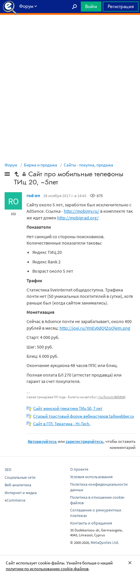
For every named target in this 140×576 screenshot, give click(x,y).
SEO (8, 469)
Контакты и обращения (91, 523)
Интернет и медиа (21, 492)
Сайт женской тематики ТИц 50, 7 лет (67, 408)
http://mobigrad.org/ (78, 218)
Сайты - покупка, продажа (88, 165)
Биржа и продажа (40, 165)
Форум (11, 165)
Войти (91, 6)
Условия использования (91, 476)
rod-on (33, 195)
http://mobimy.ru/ (81, 211)
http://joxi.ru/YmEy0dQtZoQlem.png (94, 328)
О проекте (79, 469)
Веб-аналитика (18, 484)
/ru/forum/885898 (111, 397)
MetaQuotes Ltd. (105, 542)
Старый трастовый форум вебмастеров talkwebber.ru (83, 416)
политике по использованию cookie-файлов (47, 568)
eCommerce (15, 500)
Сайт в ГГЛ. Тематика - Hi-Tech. (61, 423)
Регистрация (121, 6)
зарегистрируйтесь (84, 441)
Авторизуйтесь (42, 441)
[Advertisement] (70, 29)
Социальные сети (20, 477)
